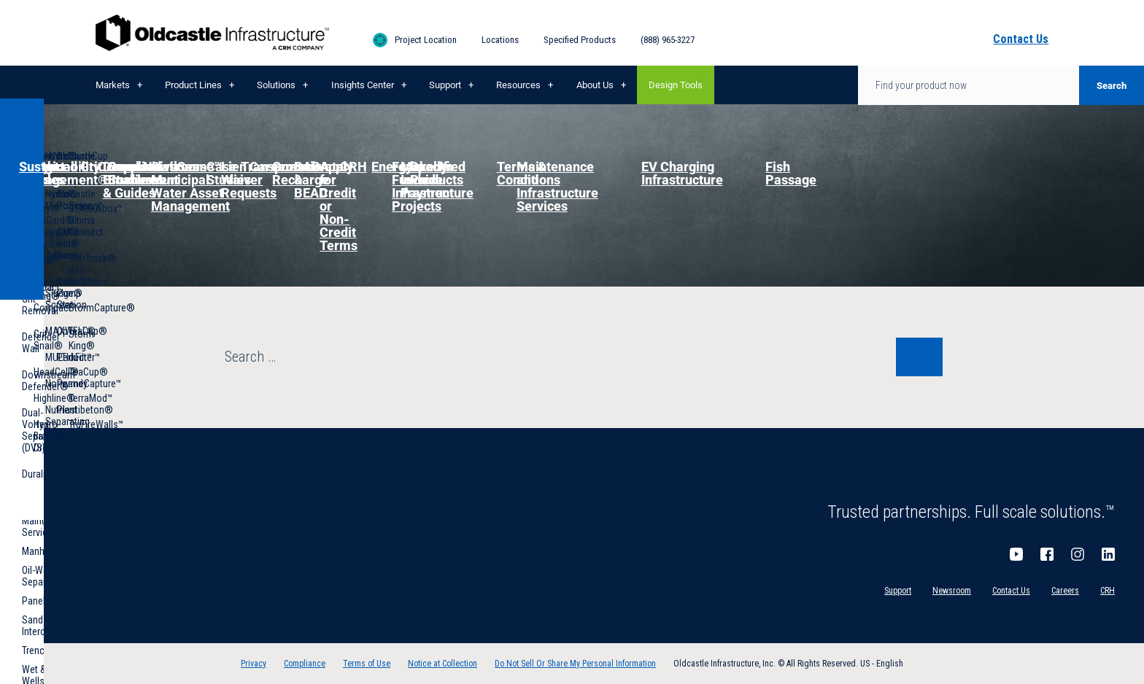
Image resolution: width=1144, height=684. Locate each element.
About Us (595, 84)
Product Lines (193, 84)
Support (445, 84)
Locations (500, 39)
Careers (1065, 591)
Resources (518, 84)
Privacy (253, 663)
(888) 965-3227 (668, 39)
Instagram (1077, 554)
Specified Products (580, 39)
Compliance (304, 663)
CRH (1107, 591)
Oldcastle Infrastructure (212, 33)
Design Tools (676, 84)
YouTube (1016, 554)
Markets (113, 84)
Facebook (1047, 554)
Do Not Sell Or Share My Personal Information (575, 663)
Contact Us (1011, 591)
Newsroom (951, 591)
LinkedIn (1108, 554)
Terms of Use (366, 663)
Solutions (276, 84)
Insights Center (362, 84)
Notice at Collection (442, 663)
